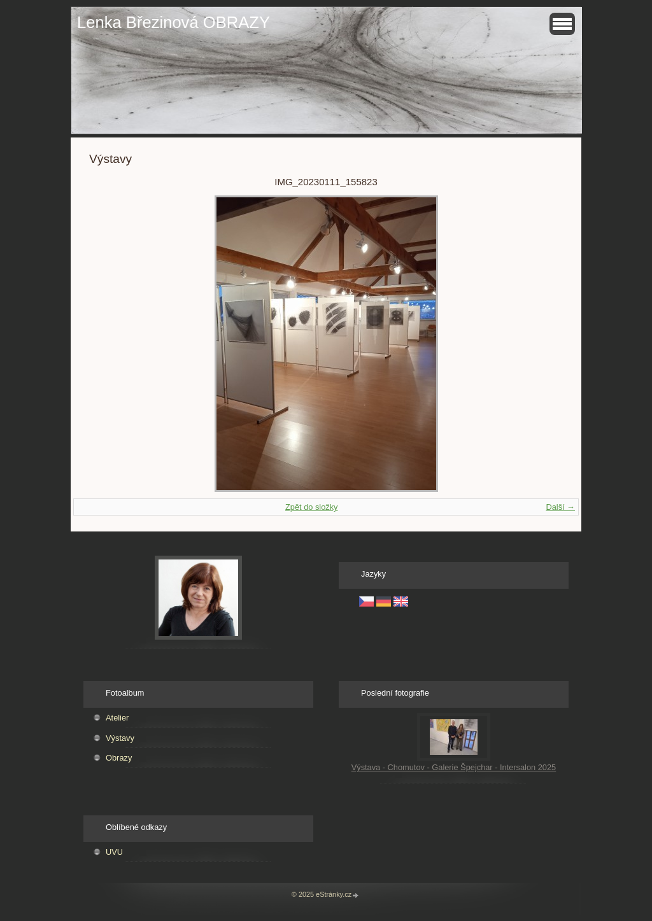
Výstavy (120, 738)
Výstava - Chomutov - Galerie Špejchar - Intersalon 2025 (453, 767)
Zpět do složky (311, 507)
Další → (560, 507)
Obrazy (119, 758)
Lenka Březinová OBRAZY (173, 22)
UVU (114, 852)
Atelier (117, 717)
